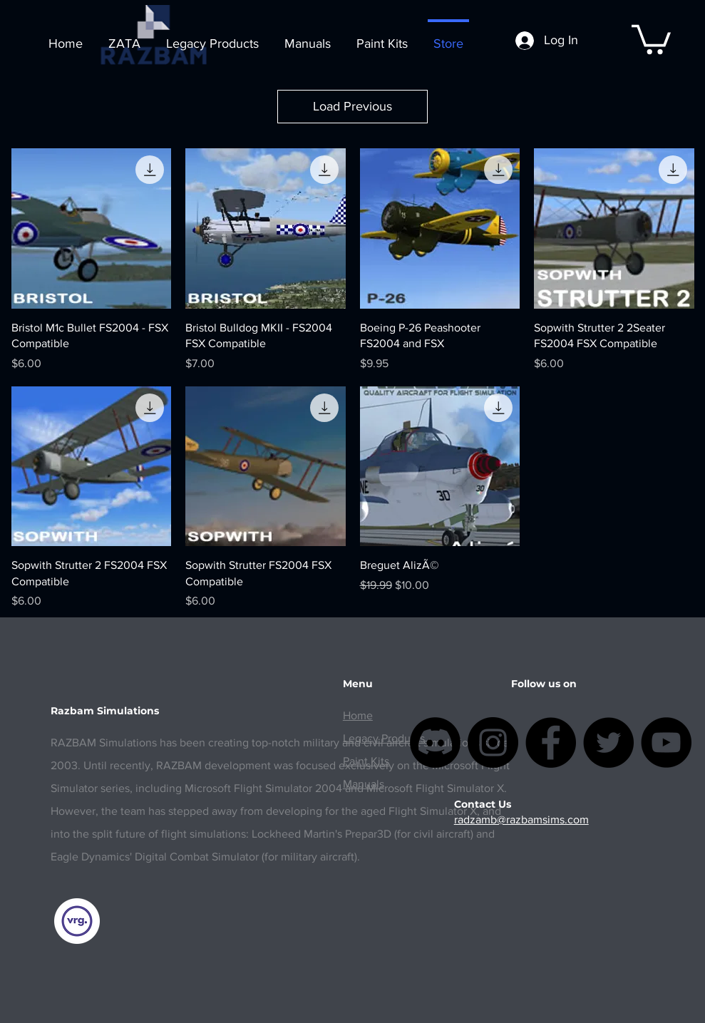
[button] (651, 37)
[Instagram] (493, 742)
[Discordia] (435, 742)
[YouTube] (666, 742)
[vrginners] (77, 921)
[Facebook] (550, 742)
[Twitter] (608, 742)
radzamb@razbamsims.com (521, 819)
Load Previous (352, 106)
